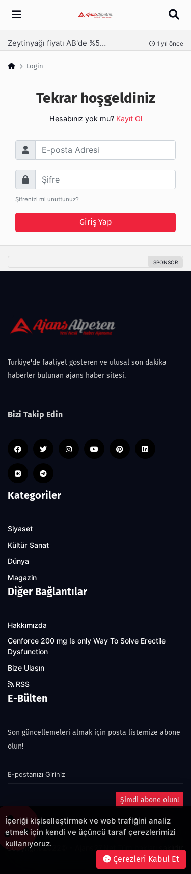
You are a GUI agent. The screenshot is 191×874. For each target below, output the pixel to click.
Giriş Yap (95, 222)
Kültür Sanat (28, 545)
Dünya (18, 561)
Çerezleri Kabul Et (141, 859)
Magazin (22, 578)
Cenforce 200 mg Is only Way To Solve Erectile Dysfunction (87, 646)
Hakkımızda (27, 625)
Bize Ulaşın (26, 668)
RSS (19, 684)
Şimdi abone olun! (149, 799)
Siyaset (20, 529)
